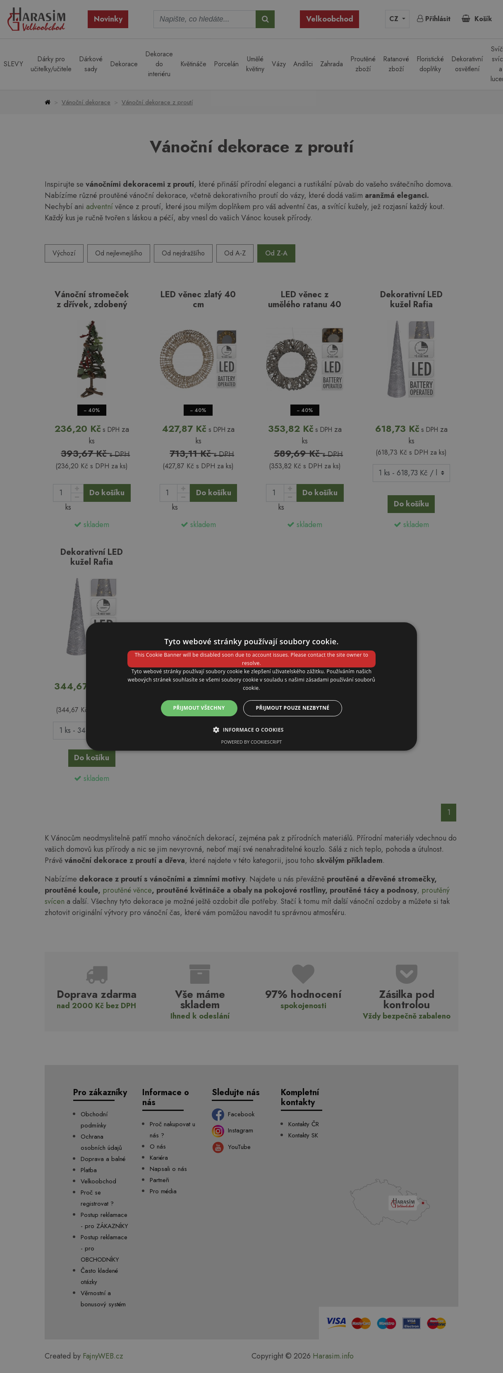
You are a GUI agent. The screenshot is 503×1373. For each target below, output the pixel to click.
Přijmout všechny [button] (199, 707)
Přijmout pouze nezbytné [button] (293, 707)
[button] (251, 730)
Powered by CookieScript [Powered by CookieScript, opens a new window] (251, 742)
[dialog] (251, 686)
